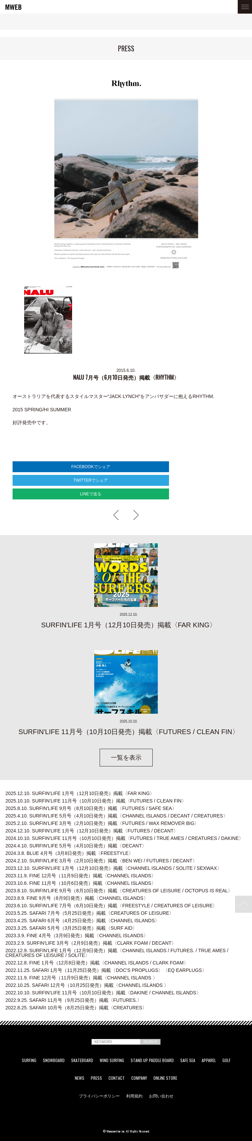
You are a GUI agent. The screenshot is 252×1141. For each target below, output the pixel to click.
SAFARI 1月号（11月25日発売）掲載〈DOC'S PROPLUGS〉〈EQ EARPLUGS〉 (106, 970)
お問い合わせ (161, 1096)
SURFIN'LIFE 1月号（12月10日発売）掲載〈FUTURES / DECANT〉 (91, 830)
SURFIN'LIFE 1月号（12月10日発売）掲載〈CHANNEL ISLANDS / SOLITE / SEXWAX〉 (113, 868)
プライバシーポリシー (99, 1096)
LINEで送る (90, 494)
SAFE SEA (187, 1060)
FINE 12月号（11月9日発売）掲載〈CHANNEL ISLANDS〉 (80, 875)
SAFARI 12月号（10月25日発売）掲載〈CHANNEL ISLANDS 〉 (87, 985)
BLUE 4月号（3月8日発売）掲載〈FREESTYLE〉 (69, 853)
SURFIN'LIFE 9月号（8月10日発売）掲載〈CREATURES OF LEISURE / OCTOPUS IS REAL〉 (119, 890)
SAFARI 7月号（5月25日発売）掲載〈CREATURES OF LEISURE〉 (89, 913)
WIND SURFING (112, 1060)
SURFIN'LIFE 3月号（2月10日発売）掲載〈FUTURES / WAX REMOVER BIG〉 (102, 823)
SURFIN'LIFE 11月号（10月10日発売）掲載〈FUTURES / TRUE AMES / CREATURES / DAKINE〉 (124, 838)
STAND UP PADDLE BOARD (152, 1060)
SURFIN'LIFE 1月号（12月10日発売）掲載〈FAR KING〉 (79, 793)
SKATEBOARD (82, 1060)
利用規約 (134, 1096)
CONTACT (116, 1078)
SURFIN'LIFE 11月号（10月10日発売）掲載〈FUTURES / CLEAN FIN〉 (95, 801)
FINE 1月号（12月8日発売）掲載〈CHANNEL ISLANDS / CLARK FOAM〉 (96, 962)
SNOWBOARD (54, 1060)
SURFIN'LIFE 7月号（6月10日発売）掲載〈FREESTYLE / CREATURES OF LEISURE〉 (111, 905)
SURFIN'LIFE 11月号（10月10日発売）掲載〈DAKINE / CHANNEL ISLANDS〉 (103, 992)
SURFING (29, 1060)
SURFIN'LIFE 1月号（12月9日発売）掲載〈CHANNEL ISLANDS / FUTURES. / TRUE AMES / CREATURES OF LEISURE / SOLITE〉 (116, 953)
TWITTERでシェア (90, 480)
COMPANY (139, 1078)
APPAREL (209, 1060)
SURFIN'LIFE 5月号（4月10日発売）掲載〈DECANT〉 (76, 845)
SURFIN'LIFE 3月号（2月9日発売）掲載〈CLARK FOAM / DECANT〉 (90, 943)
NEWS (79, 1078)
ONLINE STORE (165, 1078)
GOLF (226, 1060)
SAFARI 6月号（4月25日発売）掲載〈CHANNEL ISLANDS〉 (82, 920)
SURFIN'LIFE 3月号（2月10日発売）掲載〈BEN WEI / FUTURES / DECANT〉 (101, 860)
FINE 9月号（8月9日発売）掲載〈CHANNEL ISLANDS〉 (76, 898)
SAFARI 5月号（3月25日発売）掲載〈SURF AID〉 (71, 928)
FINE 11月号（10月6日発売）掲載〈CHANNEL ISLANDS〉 (80, 883)
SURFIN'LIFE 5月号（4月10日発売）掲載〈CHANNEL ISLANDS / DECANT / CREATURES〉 (116, 815)
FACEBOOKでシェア (90, 466)
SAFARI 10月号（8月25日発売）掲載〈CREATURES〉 (76, 1007)
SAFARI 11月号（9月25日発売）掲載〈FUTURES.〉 (73, 1000)
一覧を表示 (126, 757)
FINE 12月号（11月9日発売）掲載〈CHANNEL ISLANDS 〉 (81, 977)
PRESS (96, 1078)
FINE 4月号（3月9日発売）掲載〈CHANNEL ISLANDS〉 (76, 935)
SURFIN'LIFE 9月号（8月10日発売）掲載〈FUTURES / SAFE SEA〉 (91, 808)
